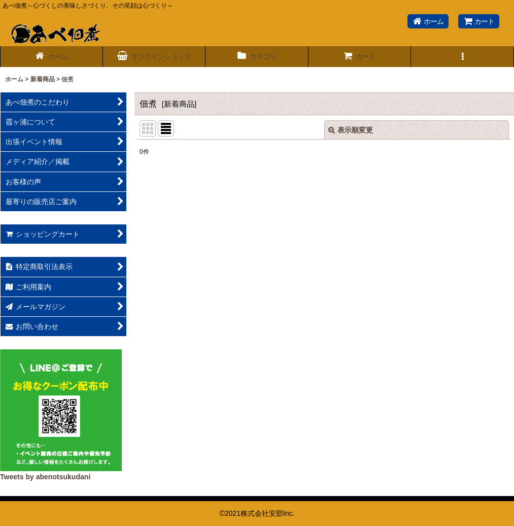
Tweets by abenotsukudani (45, 477)
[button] (462, 56)
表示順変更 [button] (350, 130)
